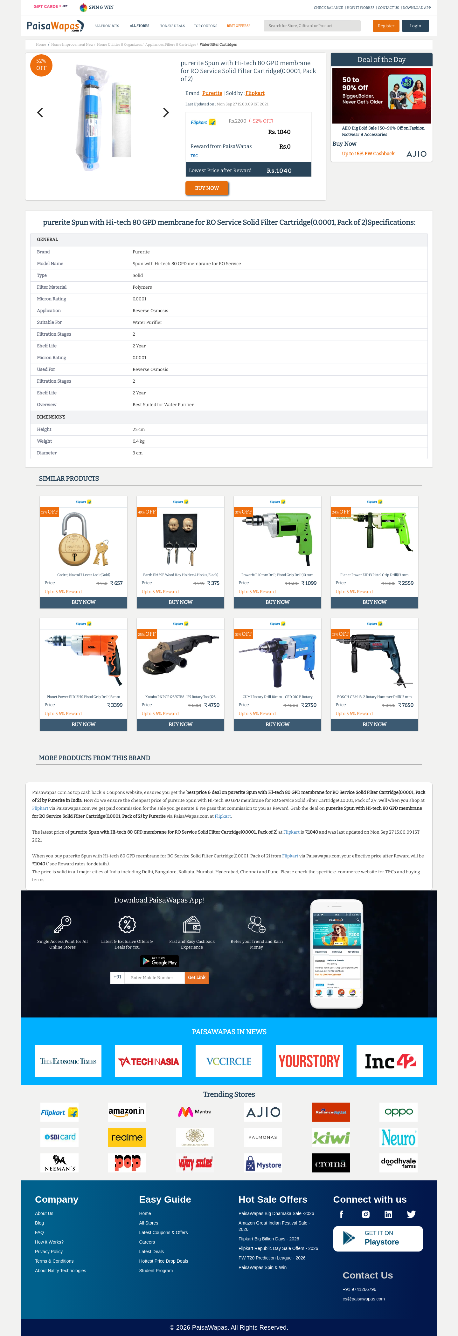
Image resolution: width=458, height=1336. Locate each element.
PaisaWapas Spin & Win (263, 1267)
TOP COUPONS (205, 26)
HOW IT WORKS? (360, 8)
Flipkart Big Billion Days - (269, 1238)
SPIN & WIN (96, 7)
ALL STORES (139, 26)
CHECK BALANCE (328, 8)
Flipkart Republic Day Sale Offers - (278, 1248)
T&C (194, 156)
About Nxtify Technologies (60, 1270)
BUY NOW (207, 188)
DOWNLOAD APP (417, 8)
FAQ (39, 1232)
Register (386, 26)
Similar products (69, 478)
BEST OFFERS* (238, 26)
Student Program (156, 1270)
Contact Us (368, 1275)
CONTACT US (388, 8)
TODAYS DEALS (172, 26)
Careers (147, 1242)
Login (415, 26)
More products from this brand (94, 758)
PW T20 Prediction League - (272, 1257)
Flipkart (255, 93)
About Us (44, 1213)
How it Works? (49, 1242)
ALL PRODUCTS (106, 26)
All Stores (148, 1222)
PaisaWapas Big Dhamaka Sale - (276, 1213)
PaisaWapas (210, 1327)
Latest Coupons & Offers (163, 1232)
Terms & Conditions (54, 1261)
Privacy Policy (49, 1251)
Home (145, 1213)
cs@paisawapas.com (364, 1298)
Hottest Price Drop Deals (163, 1261)
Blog (39, 1222)
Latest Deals (151, 1251)
